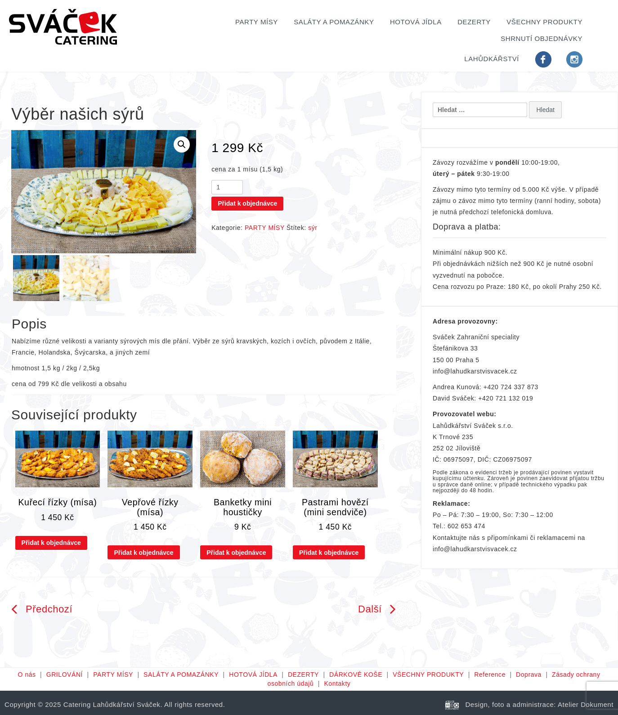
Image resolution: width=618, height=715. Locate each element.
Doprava (529, 674)
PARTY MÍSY (256, 22)
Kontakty (337, 683)
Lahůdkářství (491, 59)
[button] (182, 144)
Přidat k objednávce (247, 203)
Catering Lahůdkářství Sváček (112, 704)
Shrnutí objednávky (541, 38)
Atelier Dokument (586, 704)
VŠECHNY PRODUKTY (544, 22)
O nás (27, 674)
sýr (312, 227)
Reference (490, 674)
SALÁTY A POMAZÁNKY (334, 22)
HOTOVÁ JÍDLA (416, 22)
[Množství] (227, 187)
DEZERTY (474, 22)
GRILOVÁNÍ (64, 674)
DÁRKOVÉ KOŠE (355, 674)
